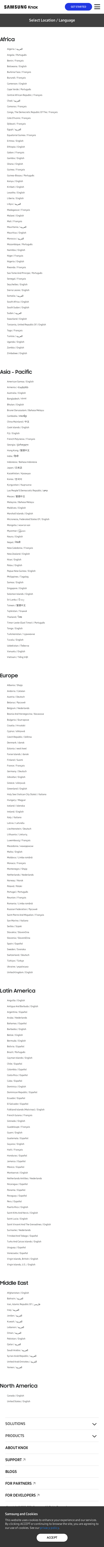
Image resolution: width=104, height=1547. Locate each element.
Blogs (11, 1471)
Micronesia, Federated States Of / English (28, 519)
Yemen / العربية (14, 1367)
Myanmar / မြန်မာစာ (16, 531)
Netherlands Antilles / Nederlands (24, 1178)
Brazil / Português (16, 1052)
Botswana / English (17, 66)
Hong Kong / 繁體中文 (18, 450)
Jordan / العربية (14, 1315)
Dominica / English (16, 1086)
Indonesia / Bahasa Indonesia (22, 462)
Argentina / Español (17, 1012)
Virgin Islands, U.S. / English (21, 1264)
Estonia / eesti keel (17, 748)
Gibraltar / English (16, 777)
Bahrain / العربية (15, 1298)
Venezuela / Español (17, 1253)
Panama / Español (16, 1190)
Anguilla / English (16, 1000)
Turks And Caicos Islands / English (24, 1241)
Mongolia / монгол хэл (18, 525)
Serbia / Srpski (14, 926)
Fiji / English (13, 433)
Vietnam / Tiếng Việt (17, 657)
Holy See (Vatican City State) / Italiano (26, 794)
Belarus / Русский (16, 702)
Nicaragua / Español (17, 1184)
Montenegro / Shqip (17, 869)
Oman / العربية (14, 1333)
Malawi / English (15, 215)
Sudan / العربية (14, 313)
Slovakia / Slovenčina (18, 932)
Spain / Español (15, 943)
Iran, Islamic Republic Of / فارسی (23, 1304)
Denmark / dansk (15, 742)
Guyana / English (15, 1144)
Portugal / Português (17, 892)
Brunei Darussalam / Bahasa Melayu (25, 410)
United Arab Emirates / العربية (22, 1361)
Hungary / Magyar (16, 800)
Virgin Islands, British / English (22, 1259)
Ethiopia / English (16, 146)
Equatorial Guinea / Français (21, 135)
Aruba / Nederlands (17, 1017)
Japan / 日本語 (14, 467)
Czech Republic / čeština (19, 737)
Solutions (15, 1423)
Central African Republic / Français (24, 95)
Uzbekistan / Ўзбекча (18, 645)
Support (13, 1459)
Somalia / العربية (15, 296)
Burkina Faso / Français (19, 72)
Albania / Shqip (15, 685)
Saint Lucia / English (17, 1218)
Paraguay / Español (17, 1195)
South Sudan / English (18, 307)
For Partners (18, 1483)
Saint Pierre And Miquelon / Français (25, 915)
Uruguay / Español (16, 1247)
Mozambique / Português (20, 244)
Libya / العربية (14, 204)
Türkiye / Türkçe (15, 960)
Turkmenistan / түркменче (21, 634)
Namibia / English (16, 250)
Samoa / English (15, 582)
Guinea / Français (16, 169)
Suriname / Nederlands (19, 1230)
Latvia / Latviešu (15, 823)
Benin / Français (15, 60)
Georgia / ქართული (17, 444)
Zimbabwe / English (17, 353)
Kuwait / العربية (14, 1321)
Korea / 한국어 (14, 479)
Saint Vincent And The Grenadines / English (29, 1224)
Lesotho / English (16, 192)
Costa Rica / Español (17, 1075)
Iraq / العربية (13, 1310)
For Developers (20, 1495)
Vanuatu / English (16, 651)
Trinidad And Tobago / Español (22, 1236)
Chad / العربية (13, 100)
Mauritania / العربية (16, 227)
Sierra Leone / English (18, 290)
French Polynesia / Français (21, 439)
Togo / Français (15, 330)
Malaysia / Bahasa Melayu (20, 502)
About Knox (16, 1447)
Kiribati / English (15, 187)
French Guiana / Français (19, 1115)
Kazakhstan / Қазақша (19, 473)
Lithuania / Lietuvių (17, 834)
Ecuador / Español (16, 1098)
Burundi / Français (16, 77)
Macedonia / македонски (20, 846)
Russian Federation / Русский (22, 909)
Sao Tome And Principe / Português (24, 273)
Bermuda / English (16, 1040)
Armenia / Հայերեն (17, 387)
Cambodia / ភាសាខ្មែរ (17, 416)
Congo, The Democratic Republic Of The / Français (32, 112)
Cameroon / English (17, 83)
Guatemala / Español (17, 1138)
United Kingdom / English (20, 972)
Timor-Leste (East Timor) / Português (26, 622)
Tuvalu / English (15, 639)
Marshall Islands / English (20, 513)
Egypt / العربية (14, 129)
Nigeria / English (15, 261)
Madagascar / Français (18, 210)
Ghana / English (15, 164)
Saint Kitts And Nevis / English (22, 1213)
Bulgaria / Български (18, 719)
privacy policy (49, 1528)
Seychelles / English (17, 284)
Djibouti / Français (16, 123)
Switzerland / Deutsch (18, 955)
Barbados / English (16, 1029)
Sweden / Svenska (16, 949)
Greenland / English (17, 788)
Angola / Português (17, 55)
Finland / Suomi (15, 760)
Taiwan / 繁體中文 (16, 605)
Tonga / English (15, 628)
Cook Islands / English (18, 427)
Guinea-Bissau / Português (20, 175)
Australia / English (16, 393)
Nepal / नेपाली (13, 542)
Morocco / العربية (15, 238)
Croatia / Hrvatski (16, 725)
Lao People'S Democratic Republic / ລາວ (27, 490)
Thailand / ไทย (14, 617)
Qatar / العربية (14, 1344)
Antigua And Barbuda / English (22, 1006)
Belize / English (15, 1035)
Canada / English (15, 1395)
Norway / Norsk (15, 880)
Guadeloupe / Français (18, 1127)
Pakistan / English (16, 1338)
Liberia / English (15, 198)
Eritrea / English (15, 141)
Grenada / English (16, 1121)
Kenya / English (15, 181)
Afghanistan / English (18, 1293)
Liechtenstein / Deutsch (19, 828)
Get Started (78, 6)
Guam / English (14, 1132)
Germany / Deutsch (17, 771)
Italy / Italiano (14, 817)
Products (14, 1435)
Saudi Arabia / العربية (17, 1350)
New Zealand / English (18, 554)
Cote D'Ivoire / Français (19, 118)
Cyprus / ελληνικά (16, 731)
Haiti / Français (15, 1149)
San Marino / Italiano (17, 920)
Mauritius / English (16, 232)
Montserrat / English (17, 1172)
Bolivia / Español (15, 1046)
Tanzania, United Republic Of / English (26, 324)
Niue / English (14, 559)
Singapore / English (17, 588)
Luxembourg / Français (18, 840)
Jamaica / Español (16, 1161)
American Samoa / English (20, 381)
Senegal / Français (16, 278)
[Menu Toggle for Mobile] (97, 6)
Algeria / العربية (15, 49)
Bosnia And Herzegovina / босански (25, 714)
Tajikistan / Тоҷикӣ (17, 611)
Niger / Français (15, 255)
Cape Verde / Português (19, 89)
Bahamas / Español (17, 1023)
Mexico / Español (15, 1167)
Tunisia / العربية (15, 336)
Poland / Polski (14, 886)
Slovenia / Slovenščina (18, 938)
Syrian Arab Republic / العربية (21, 1356)
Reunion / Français (16, 897)
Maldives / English (16, 508)
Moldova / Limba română (20, 857)
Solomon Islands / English (20, 594)
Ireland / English (15, 811)
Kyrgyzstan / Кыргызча (19, 485)
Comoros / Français (17, 106)
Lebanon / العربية (15, 1327)
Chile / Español (14, 1063)
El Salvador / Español (17, 1104)
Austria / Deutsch (16, 696)
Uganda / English (15, 342)
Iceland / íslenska (16, 805)
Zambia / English (15, 347)
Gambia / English (15, 158)
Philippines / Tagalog (17, 576)
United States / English (18, 1401)
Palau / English (14, 565)
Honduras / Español (17, 1155)
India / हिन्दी (13, 456)
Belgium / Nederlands (18, 708)
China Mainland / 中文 (18, 421)
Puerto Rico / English (17, 1207)
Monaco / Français (16, 863)
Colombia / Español (17, 1069)
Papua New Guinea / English (21, 571)
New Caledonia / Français (20, 548)
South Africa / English (18, 301)
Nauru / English (15, 536)
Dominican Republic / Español (22, 1092)
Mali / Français (14, 221)
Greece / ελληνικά (16, 783)
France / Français (16, 765)
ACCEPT (52, 1537)
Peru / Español (14, 1201)
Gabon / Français (15, 152)
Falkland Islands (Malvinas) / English (25, 1109)
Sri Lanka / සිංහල (15, 599)
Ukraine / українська (17, 966)
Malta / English (14, 851)
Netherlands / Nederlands (20, 874)
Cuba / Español (14, 1081)
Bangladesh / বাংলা (16, 398)
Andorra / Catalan (16, 691)
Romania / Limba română (20, 903)
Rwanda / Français (16, 267)
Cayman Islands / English (19, 1058)
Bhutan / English (15, 404)
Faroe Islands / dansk (18, 754)
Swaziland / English (17, 319)
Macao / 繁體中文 (16, 496)
